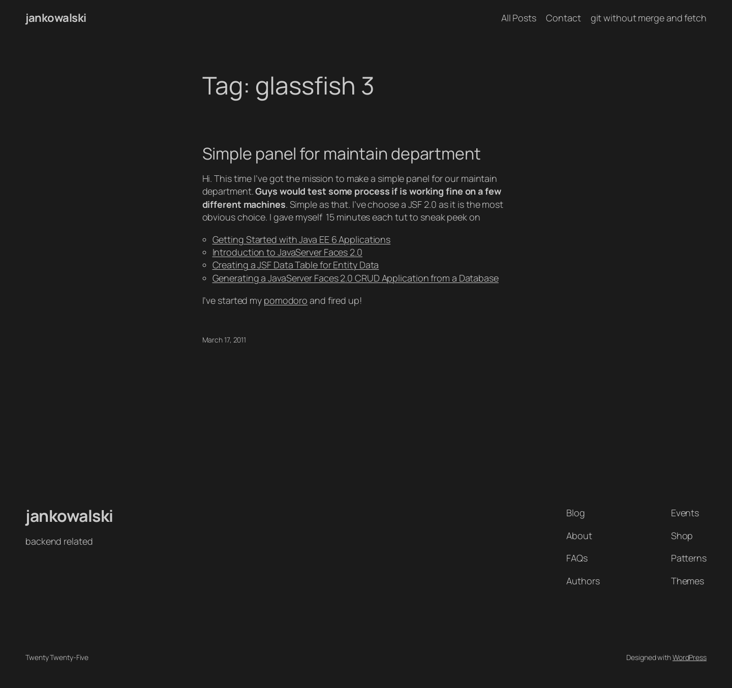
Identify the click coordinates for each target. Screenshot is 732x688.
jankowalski (55, 17)
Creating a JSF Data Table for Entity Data (295, 265)
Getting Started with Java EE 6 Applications (301, 239)
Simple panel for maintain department (341, 153)
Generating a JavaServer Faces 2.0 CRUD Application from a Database (355, 278)
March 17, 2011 (224, 340)
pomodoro (286, 300)
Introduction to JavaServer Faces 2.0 (287, 252)
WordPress (690, 657)
